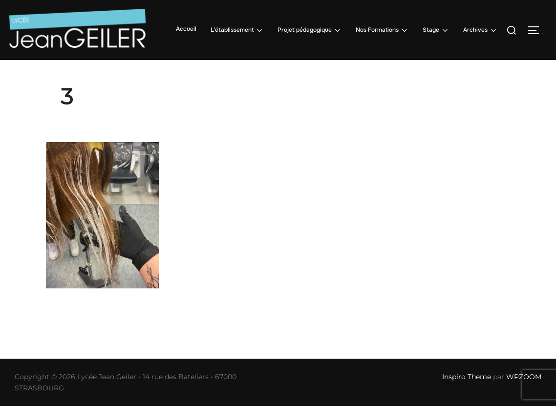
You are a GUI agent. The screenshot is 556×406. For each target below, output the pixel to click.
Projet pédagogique (310, 30)
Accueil (186, 29)
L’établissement (237, 30)
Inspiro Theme (466, 376)
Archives (480, 30)
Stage (436, 30)
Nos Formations (382, 30)
